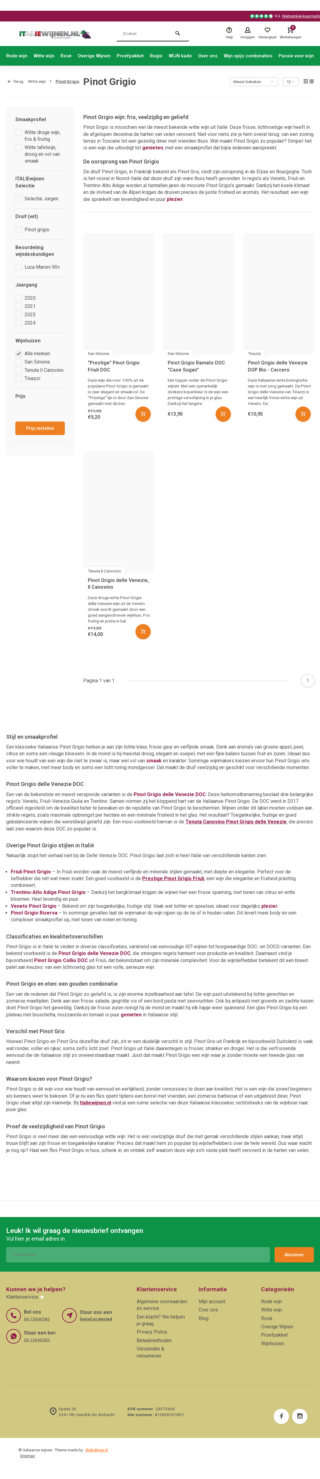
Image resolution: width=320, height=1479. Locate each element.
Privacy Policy (152, 1332)
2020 (30, 298)
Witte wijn (45, 56)
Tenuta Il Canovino (44, 370)
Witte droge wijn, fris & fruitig (42, 135)
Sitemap (27, 1455)
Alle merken (37, 353)
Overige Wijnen (99, 56)
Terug (15, 81)
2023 (30, 315)
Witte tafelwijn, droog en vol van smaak (42, 154)
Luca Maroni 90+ (42, 267)
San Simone (37, 362)
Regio (164, 56)
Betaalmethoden (154, 1340)
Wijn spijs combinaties (261, 56)
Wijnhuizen (272, 1343)
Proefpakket (137, 56)
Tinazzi (32, 378)
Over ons (218, 56)
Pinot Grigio (67, 81)
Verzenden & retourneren (150, 1352)
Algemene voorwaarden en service (162, 1305)
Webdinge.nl (96, 1449)
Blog (204, 1318)
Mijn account (212, 1301)
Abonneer (294, 1254)
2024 (30, 323)
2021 (30, 306)
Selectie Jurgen (41, 199)
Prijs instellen (40, 428)
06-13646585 (37, 1318)
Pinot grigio (37, 230)
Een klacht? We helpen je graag (161, 1320)
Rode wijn (17, 56)
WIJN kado (190, 56)
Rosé (69, 56)
